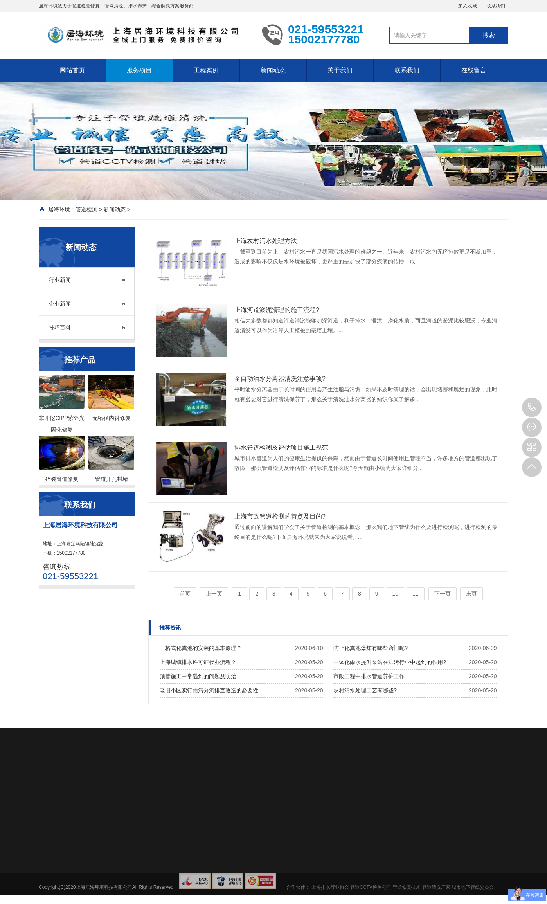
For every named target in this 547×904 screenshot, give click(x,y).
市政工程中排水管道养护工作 (369, 676)
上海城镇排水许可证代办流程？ (198, 662)
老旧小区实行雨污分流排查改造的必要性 (209, 690)
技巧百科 (60, 327)
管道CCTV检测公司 (370, 887)
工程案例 (206, 70)
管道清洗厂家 (436, 887)
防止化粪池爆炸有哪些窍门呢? (370, 648)
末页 (471, 594)
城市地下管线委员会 (473, 887)
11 (415, 594)
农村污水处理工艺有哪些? (365, 690)
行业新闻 (60, 280)
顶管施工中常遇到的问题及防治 (198, 676)
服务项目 (139, 70)
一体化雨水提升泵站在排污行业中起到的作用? (389, 662)
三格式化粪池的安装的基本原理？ (201, 648)
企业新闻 (60, 304)
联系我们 (495, 6)
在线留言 (473, 70)
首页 (185, 594)
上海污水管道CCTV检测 (144, 34)
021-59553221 (532, 407)
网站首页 (72, 70)
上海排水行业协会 (330, 887)
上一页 (214, 594)
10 (395, 594)
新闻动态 (273, 70)
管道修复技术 (406, 887)
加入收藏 (467, 6)
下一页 (442, 594)
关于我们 (340, 70)
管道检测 (86, 209)
